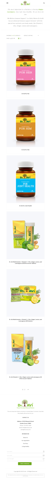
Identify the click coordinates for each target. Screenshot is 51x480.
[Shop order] (31, 35)
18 (14, 38)
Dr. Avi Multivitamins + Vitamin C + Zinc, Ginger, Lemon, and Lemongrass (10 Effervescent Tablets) (25, 262)
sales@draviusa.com (26, 429)
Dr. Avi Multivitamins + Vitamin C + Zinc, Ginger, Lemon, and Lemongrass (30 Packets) (25, 320)
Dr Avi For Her (25, 93)
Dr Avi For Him (25, 149)
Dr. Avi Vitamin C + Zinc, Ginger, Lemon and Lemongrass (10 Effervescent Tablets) (25, 377)
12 (12, 38)
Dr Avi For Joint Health (25, 205)
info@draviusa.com (27, 427)
